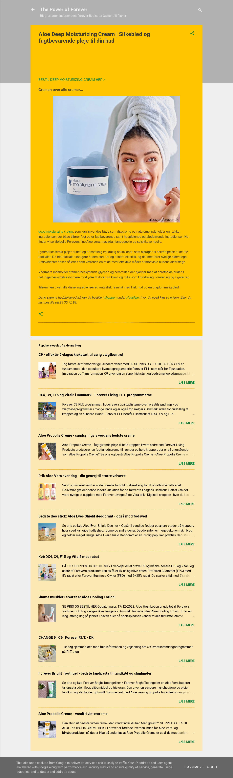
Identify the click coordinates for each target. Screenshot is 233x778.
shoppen (110, 297)
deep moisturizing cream (55, 231)
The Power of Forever (63, 9)
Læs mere (187, 383)
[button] (192, 34)
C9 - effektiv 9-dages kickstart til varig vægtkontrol (80, 354)
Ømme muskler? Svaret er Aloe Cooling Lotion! (77, 597)
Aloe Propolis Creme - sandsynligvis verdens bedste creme (86, 435)
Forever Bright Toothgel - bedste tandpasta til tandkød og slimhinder (95, 673)
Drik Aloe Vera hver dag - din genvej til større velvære (82, 476)
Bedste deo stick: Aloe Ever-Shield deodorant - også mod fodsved (92, 516)
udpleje (134, 297)
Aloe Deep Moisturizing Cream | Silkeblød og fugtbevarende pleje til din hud (94, 37)
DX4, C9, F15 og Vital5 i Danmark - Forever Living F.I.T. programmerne (95, 395)
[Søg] (200, 11)
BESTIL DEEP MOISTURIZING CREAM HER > (72, 79)
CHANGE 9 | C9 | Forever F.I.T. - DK (66, 637)
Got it (212, 767)
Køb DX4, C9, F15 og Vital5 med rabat (68, 557)
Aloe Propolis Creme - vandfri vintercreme (73, 714)
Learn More (193, 767)
